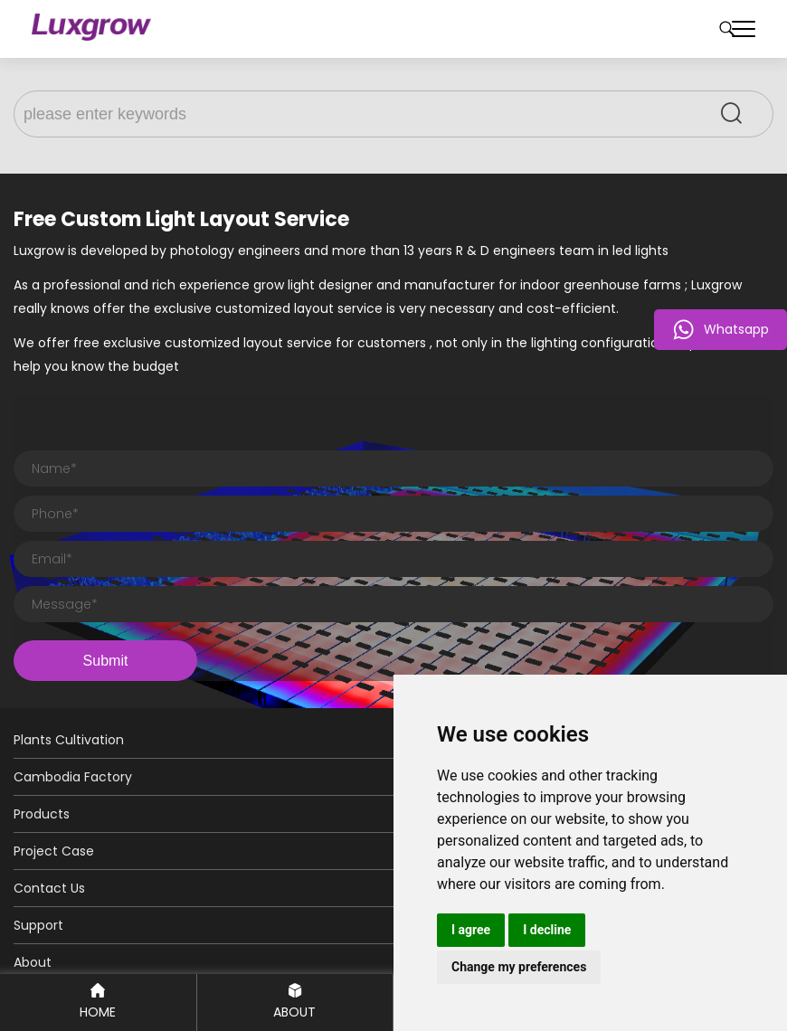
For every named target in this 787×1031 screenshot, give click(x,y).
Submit (105, 660)
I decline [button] (547, 929)
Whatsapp (720, 329)
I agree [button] (470, 929)
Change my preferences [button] (518, 967)
